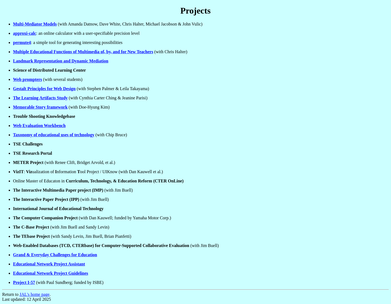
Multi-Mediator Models (35, 24)
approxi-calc (24, 33)
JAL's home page (34, 294)
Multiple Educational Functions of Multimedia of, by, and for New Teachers (83, 51)
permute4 (22, 42)
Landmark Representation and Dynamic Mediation (60, 61)
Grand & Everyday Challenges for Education (55, 254)
